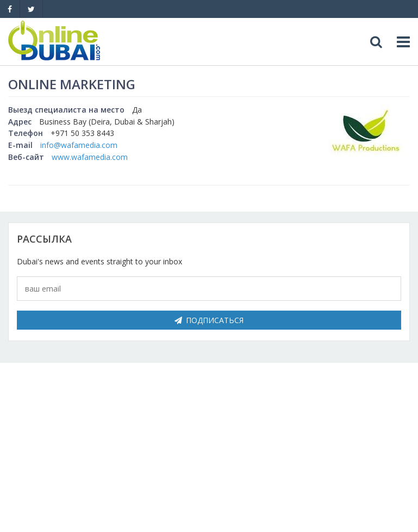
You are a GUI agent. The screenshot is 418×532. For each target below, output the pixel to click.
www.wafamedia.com (90, 157)
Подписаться (209, 320)
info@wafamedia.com (78, 145)
